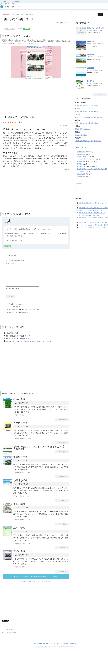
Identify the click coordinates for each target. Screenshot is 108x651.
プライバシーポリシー (38, 643)
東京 (92, 111)
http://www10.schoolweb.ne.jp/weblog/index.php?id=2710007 (33, 341)
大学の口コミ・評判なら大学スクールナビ (92, 213)
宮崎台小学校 (81, 174)
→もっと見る (100, 94)
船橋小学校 (10, 630)
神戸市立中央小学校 (83, 159)
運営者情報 (72, 643)
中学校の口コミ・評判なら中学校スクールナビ (93, 208)
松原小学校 (19, 399)
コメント (36, 264)
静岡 (98, 117)
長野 (92, 117)
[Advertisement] (18, 97)
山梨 (88, 117)
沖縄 (99, 141)
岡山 (82, 129)
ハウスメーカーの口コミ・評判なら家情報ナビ (93, 225)
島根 (79, 129)
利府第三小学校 (82, 156)
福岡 (76, 141)
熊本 (85, 141)
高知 (85, 135)
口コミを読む (62, 419)
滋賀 (79, 123)
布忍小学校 (19, 551)
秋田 (90, 105)
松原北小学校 (20, 480)
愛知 (101, 117)
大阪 (85, 123)
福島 (96, 105)
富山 (79, 117)
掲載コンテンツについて (53, 643)
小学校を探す (15, 1)
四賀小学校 (90, 68)
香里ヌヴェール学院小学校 (95, 28)
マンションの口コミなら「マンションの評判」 (93, 227)
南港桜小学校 (81, 166)
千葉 (88, 111)
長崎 (82, 141)
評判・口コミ (10, 29)
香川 (79, 135)
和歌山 (96, 123)
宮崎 (92, 141)
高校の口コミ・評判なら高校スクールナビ (92, 210)
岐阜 (95, 117)
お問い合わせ (65, 643)
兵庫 (88, 123)
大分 (88, 141)
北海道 (77, 105)
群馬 (82, 111)
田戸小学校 (80, 161)
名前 (36, 289)
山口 (88, 129)
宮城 (87, 105)
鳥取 (76, 129)
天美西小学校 (20, 423)
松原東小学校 (20, 457)
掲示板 (24, 29)
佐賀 (79, 141)
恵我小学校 (19, 504)
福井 (85, 117)
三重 (76, 123)
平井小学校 (90, 81)
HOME (4, 1)
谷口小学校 (80, 176)
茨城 (76, 111)
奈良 (92, 123)
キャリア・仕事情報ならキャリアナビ (90, 215)
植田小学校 (90, 41)
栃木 (79, 111)
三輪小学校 (90, 54)
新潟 (76, 117)
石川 (82, 117)
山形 (93, 105)
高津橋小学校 (81, 152)
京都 (82, 123)
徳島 (76, 135)
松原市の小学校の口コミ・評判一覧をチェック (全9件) (35, 576)
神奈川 (96, 111)
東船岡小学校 (11, 632)
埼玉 (85, 111)
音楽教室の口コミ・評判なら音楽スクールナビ (93, 222)
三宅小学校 (19, 527)
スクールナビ (82, 189)
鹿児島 (96, 141)
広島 (85, 129)
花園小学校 (80, 154)
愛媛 (82, 135)
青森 (81, 105)
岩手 (84, 105)
